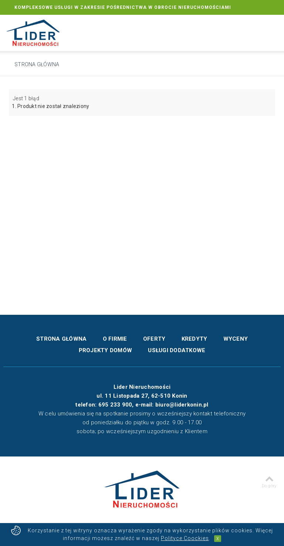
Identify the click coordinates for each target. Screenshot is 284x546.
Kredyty (194, 339)
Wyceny (235, 339)
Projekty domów (105, 350)
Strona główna (36, 64)
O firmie (115, 339)
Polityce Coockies (185, 538)
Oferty (154, 339)
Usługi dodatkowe (176, 350)
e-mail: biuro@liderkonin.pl (172, 404)
